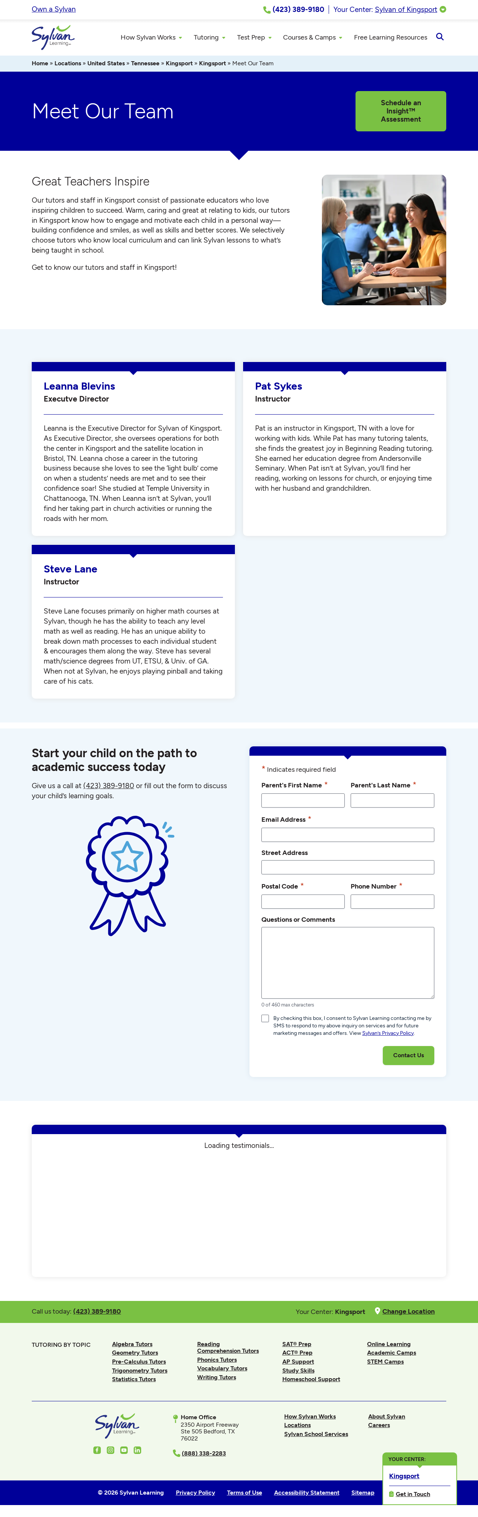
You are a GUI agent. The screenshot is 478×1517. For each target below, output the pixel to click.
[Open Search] (439, 38)
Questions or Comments (298, 920)
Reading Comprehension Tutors (228, 1348)
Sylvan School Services (316, 1435)
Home (40, 64)
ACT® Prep (297, 1353)
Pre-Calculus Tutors (139, 1362)
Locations (68, 64)
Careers (379, 1426)
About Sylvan (386, 1417)
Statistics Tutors (134, 1380)
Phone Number (377, 887)
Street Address (284, 854)
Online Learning (389, 1345)
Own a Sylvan (54, 9)
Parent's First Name (294, 786)
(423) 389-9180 (108, 787)
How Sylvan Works (310, 1417)
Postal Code (282, 887)
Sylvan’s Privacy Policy (388, 1034)
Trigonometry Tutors (139, 1371)
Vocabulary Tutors (222, 1369)
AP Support (298, 1362)
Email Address (286, 820)
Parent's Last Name (383, 786)
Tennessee (145, 64)
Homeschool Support (311, 1380)
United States (106, 64)
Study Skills (298, 1371)
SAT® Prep (296, 1345)
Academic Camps (391, 1353)
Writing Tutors (216, 1378)
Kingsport (179, 64)
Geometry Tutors (135, 1353)
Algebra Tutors (132, 1345)
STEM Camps (385, 1362)
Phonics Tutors (217, 1360)
